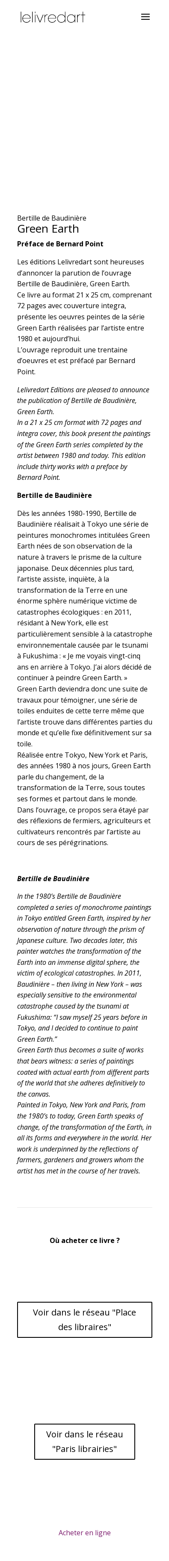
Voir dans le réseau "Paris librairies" (84, 1441)
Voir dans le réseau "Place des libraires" (84, 1319)
